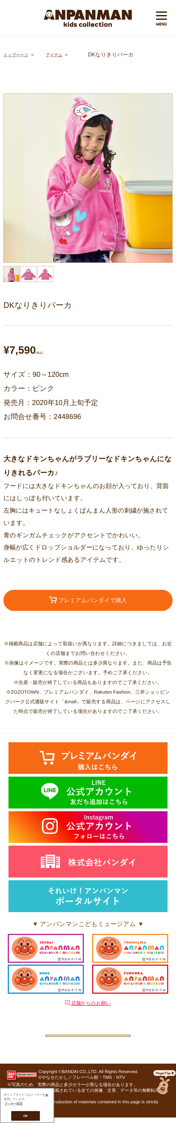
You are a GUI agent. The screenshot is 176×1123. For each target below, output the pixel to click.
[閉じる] (47, 1095)
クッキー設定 (87, 1038)
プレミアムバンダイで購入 (88, 601)
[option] (88, 178)
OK (25, 1115)
